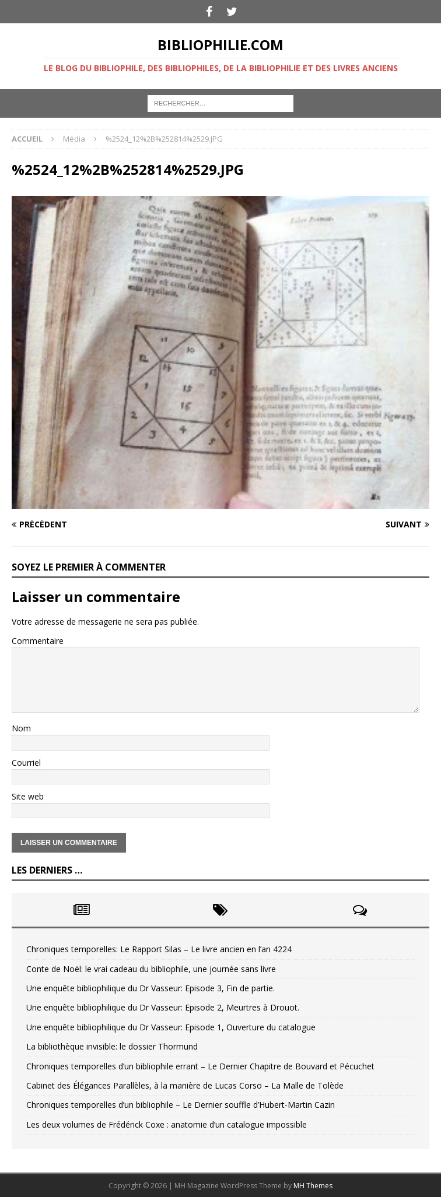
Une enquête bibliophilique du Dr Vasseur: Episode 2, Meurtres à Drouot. (162, 1007)
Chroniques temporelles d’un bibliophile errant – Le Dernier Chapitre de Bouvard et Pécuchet (200, 1066)
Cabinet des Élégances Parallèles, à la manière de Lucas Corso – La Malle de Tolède (185, 1085)
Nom (21, 728)
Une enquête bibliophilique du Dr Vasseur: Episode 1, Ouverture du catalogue (171, 1027)
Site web (28, 796)
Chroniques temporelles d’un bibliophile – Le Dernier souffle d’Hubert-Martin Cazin (180, 1104)
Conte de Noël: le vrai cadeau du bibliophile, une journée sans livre (151, 968)
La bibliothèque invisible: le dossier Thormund (112, 1046)
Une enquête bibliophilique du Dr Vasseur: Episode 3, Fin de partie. (150, 988)
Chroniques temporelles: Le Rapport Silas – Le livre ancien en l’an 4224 (159, 949)
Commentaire (38, 640)
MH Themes (312, 1186)
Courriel (26, 762)
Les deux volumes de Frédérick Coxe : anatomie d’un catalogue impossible (166, 1124)
